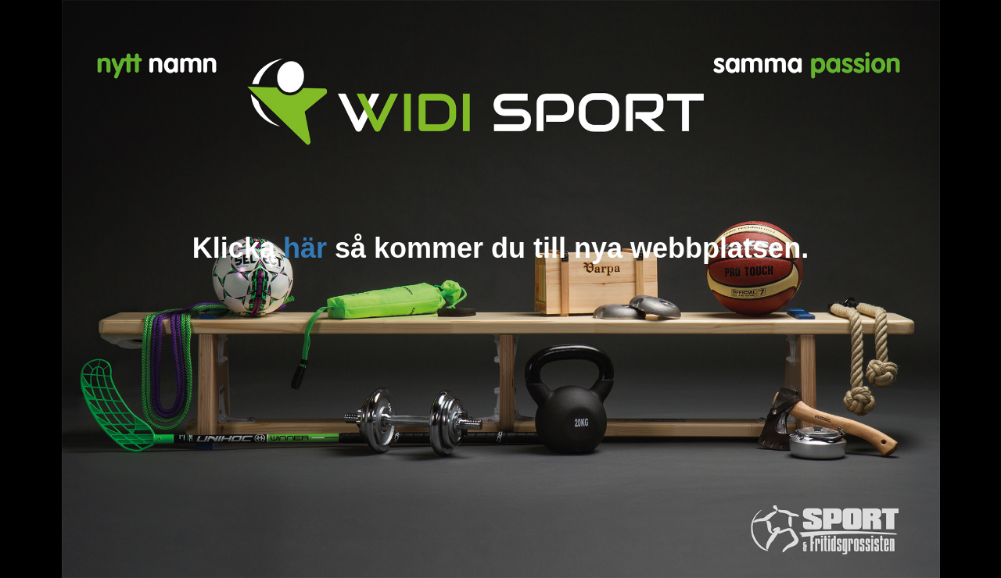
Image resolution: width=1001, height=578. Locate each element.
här (305, 248)
